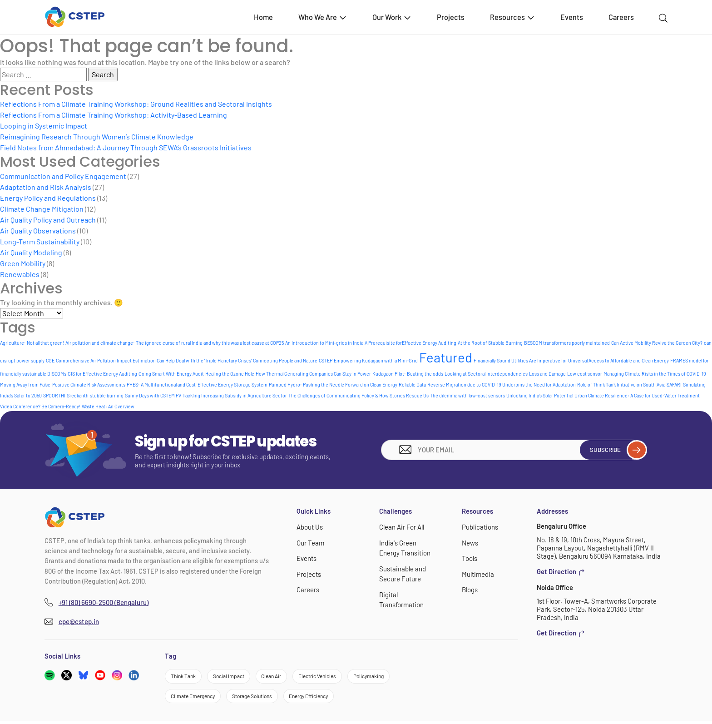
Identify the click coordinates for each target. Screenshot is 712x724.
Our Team (310, 542)
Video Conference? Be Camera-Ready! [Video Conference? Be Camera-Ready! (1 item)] (40, 406)
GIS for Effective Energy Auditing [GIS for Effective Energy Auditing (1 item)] (102, 374)
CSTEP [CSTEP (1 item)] (325, 360)
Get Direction (561, 571)
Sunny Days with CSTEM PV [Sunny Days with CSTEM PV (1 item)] (153, 395)
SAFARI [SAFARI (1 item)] (674, 384)
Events (571, 17)
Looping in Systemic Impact (43, 125)
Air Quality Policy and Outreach (48, 219)
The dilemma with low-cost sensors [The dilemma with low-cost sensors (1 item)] (467, 395)
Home (263, 17)
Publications (480, 527)
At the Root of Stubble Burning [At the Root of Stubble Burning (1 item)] (490, 343)
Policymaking (391, 676)
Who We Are (322, 17)
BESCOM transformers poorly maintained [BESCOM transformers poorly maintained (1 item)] (567, 343)
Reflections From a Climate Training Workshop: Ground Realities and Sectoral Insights (136, 103)
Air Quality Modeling (31, 252)
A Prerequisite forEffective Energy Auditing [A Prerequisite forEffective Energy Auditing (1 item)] (410, 343)
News (470, 542)
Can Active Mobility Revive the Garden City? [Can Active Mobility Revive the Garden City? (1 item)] (656, 343)
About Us (310, 527)
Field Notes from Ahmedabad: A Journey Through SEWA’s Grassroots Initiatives (126, 147)
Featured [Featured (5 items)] (445, 357)
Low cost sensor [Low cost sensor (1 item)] (584, 374)
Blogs (470, 589)
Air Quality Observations (38, 230)
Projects (451, 17)
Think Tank (185, 676)
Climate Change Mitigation (42, 208)
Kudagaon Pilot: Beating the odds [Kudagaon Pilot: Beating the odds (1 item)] (407, 374)
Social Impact (235, 676)
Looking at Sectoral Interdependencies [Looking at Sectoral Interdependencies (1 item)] (486, 374)
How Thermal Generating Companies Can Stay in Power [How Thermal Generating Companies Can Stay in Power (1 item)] (313, 374)
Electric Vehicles (334, 676)
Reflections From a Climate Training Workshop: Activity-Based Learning (113, 114)
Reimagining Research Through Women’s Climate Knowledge (96, 136)
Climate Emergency (196, 697)
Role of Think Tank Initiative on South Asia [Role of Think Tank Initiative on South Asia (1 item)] (621, 384)
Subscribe (612, 449)
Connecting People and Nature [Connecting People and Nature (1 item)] (285, 360)
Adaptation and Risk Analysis (45, 187)
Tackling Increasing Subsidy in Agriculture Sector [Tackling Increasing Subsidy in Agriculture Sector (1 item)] (235, 395)
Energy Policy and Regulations (48, 197)
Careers (621, 17)
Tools (469, 558)
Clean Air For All (401, 527)
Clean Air (282, 676)
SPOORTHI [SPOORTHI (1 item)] (54, 395)
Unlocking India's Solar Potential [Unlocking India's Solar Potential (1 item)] (539, 395)
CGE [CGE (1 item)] (50, 360)
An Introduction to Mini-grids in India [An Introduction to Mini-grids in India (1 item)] (324, 343)
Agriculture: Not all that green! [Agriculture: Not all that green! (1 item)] (32, 343)
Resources (512, 17)
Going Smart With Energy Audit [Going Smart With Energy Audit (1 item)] (171, 374)
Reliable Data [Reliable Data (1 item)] (412, 384)
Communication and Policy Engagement (63, 176)
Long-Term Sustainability (39, 241)
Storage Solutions (263, 697)
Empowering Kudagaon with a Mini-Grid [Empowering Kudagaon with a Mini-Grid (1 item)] (376, 360)
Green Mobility (22, 263)
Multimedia (478, 574)
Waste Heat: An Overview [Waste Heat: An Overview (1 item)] (108, 406)
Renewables (20, 274)
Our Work (392, 17)
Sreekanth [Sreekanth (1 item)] (78, 395)
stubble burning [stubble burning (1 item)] (107, 395)
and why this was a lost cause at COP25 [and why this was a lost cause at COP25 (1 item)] (243, 343)
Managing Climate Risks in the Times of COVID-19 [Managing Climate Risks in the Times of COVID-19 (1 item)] (654, 374)
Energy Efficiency (327, 697)
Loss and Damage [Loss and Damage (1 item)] (547, 374)
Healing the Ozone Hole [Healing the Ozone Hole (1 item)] (229, 374)
